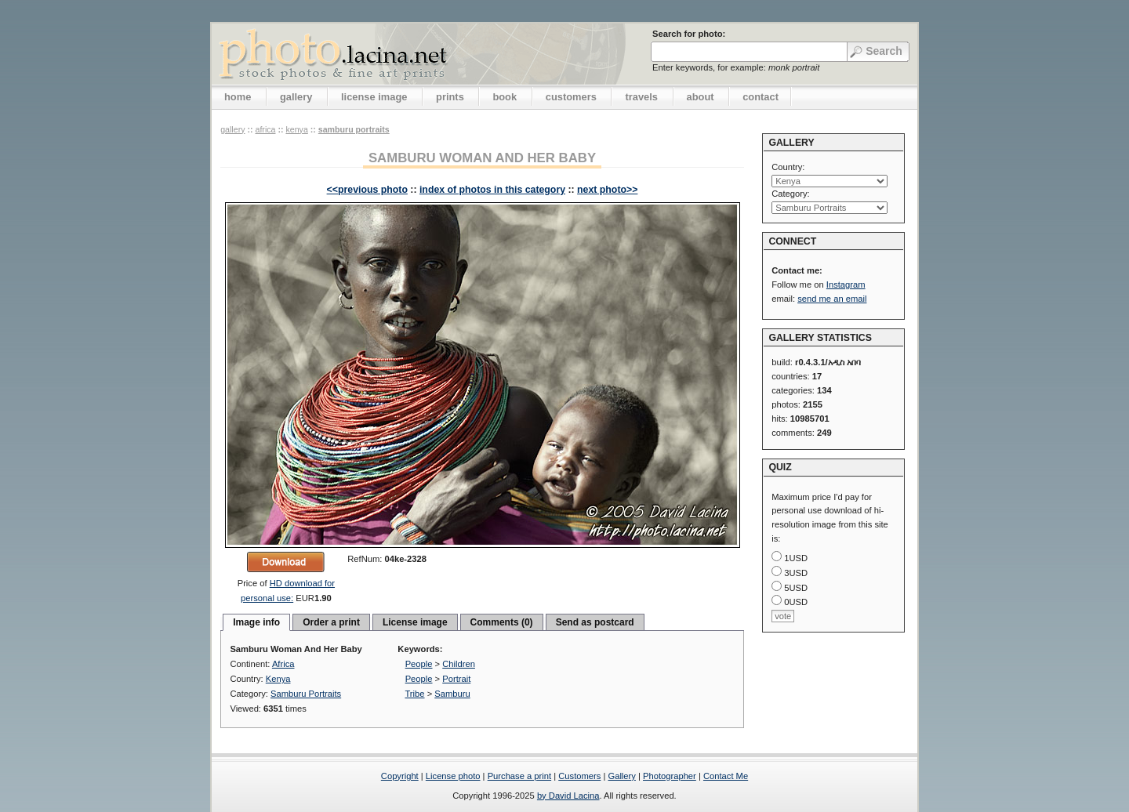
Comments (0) (501, 622)
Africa (265, 129)
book (504, 97)
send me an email (831, 298)
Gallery (621, 776)
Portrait (456, 678)
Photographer (669, 776)
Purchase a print (519, 776)
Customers (579, 776)
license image (374, 97)
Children (458, 664)
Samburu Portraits (354, 129)
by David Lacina (568, 795)
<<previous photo (367, 189)
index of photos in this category (492, 189)
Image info (256, 622)
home (237, 97)
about (700, 97)
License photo (453, 776)
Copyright (400, 776)
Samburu (452, 693)
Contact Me (725, 776)
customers (571, 97)
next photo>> (607, 189)
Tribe (414, 693)
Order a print (331, 622)
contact (760, 97)
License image (415, 622)
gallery (296, 97)
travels (641, 97)
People (419, 664)
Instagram (846, 284)
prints (450, 97)
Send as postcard (595, 622)
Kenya (296, 129)
